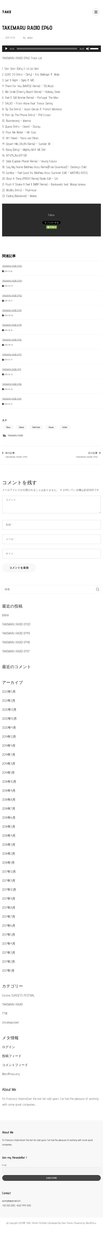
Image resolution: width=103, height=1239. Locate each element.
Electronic (36, 427)
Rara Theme (67, 1223)
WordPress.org (11, 1074)
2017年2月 (8, 962)
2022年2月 (8, 701)
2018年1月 (8, 863)
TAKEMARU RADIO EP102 (12, 295)
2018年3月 (8, 845)
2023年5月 (9, 692)
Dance (21, 427)
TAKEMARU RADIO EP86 (12, 384)
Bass (8, 427)
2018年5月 (8, 827)
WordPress (91, 1223)
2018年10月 (9, 782)
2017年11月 (8, 881)
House (51, 427)
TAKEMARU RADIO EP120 (16, 624)
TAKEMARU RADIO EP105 (12, 266)
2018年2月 (8, 854)
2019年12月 (9, 737)
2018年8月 (9, 800)
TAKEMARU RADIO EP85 (12, 398)
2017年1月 (8, 971)
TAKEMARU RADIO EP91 (11, 369)
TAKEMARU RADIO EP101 (12, 310)
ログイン (8, 1047)
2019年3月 (8, 764)
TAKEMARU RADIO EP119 (16, 633)
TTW (4, 1013)
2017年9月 (8, 899)
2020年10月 (9, 719)
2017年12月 (9, 872)
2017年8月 (8, 908)
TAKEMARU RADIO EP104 (12, 280)
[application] (51, 48)
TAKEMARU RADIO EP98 (12, 325)
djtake (30, 37)
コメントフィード (15, 1065)
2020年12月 (9, 710)
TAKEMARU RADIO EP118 (16, 642)
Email (4, 1165)
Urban (64, 427)
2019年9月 (9, 746)
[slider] (47, 49)
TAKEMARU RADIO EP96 (12, 339)
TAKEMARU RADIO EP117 (16, 651)
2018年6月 (9, 818)
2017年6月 (8, 926)
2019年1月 (8, 773)
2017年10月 (9, 890)
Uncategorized (10, 1022)
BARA (5, 615)
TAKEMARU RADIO (15, 435)
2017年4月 (8, 944)
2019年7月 (8, 755)
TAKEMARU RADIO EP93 (12, 354)
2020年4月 (9, 728)
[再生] (6, 48)
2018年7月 (8, 809)
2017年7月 (8, 917)
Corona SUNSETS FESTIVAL (18, 995)
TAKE (6, 11)
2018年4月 (9, 836)
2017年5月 (8, 935)
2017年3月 (8, 953)
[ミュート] (87, 48)
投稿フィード (12, 1056)
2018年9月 (9, 791)
